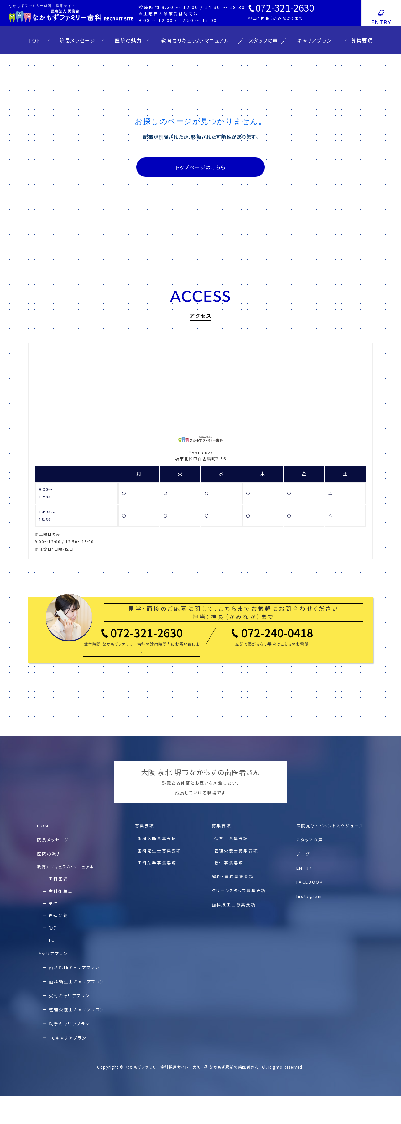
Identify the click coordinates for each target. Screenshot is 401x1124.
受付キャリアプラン (69, 996)
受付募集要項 (229, 863)
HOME (44, 826)
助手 (53, 928)
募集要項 (362, 40)
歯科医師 (58, 879)
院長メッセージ (77, 40)
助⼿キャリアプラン (69, 1024)
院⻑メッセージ (53, 840)
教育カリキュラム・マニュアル (195, 40)
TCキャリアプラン (67, 1038)
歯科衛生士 (61, 891)
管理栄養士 (61, 915)
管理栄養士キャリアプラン (77, 1010)
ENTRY (381, 22)
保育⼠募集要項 (231, 838)
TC (52, 940)
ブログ (303, 854)
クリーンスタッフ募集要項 (239, 890)
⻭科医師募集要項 (157, 838)
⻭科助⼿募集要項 (157, 863)
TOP (34, 40)
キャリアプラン (314, 40)
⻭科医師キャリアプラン (74, 967)
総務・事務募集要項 (233, 876)
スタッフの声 (263, 40)
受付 (53, 903)
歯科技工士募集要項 (234, 904)
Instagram (309, 896)
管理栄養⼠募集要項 (236, 851)
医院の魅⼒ (49, 854)
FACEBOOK (309, 882)
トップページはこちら (200, 167)
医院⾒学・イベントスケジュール (330, 826)
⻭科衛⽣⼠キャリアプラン (77, 981)
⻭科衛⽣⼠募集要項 (159, 851)
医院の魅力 (128, 40)
